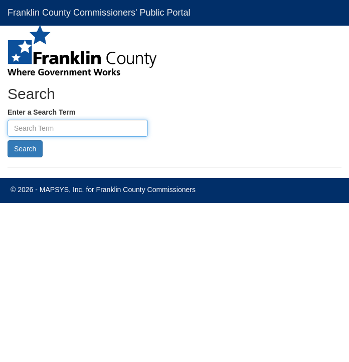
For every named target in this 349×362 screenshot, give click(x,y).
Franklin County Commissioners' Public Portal (99, 13)
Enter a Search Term (41, 112)
